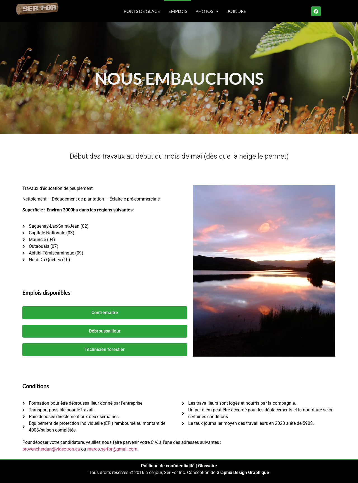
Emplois (177, 11)
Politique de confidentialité (168, 465)
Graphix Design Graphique (242, 472)
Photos (207, 11)
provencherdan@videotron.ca (51, 449)
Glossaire (207, 465)
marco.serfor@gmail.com (112, 449)
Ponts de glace (142, 11)
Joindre (236, 11)
